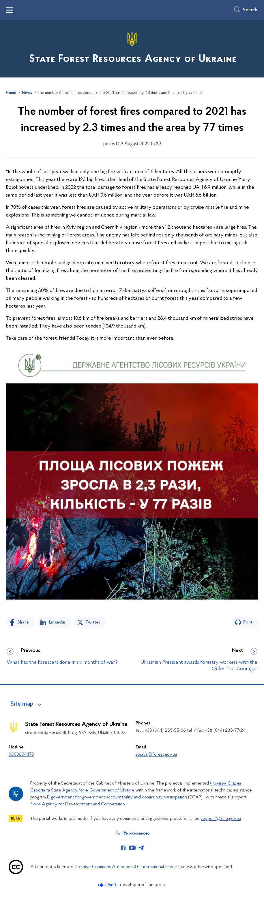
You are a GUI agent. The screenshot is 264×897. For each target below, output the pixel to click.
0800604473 (21, 754)
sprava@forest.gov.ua (156, 754)
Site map (21, 704)
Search (250, 10)
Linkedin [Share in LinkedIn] (57, 622)
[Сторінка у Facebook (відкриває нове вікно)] (123, 847)
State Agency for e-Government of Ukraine (93, 790)
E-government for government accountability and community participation (117, 797)
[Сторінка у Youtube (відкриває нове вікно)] (132, 847)
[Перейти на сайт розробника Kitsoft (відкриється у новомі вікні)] (107, 885)
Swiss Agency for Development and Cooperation (77, 804)
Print (247, 622)
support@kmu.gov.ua (221, 818)
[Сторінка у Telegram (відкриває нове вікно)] (141, 847)
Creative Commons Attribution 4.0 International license (126, 867)
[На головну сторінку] (132, 48)
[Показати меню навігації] (9, 10)
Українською (136, 833)
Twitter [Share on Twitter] (92, 622)
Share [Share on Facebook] (23, 622)
